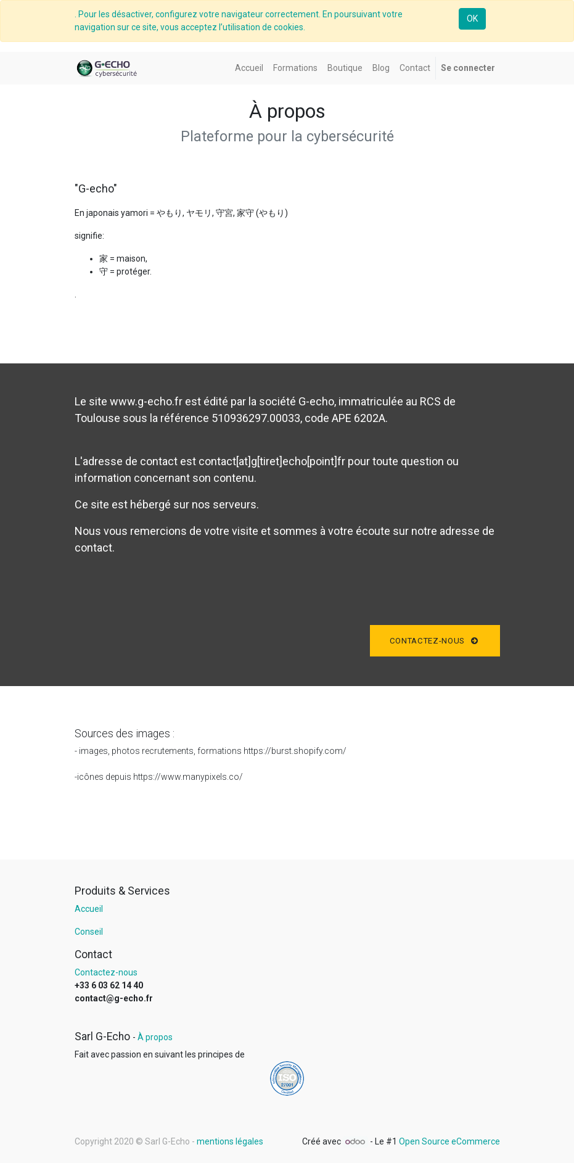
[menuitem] (249, 68)
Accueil (89, 909)
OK (472, 18)
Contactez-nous (435, 640)
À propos (155, 1037)
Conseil (89, 932)
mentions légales (230, 1141)
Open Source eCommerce (449, 1141)
